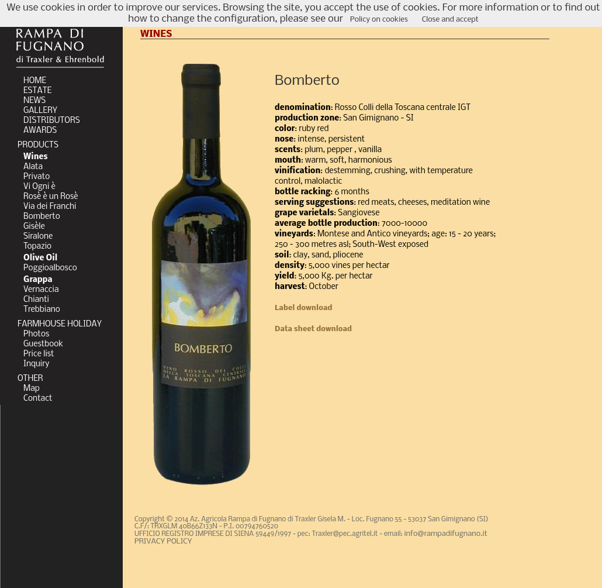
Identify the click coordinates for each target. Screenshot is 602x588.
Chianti (36, 299)
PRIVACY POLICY (163, 541)
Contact (37, 398)
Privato (36, 177)
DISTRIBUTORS (51, 120)
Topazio (37, 246)
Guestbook (43, 344)
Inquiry (36, 364)
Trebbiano (41, 309)
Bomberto (41, 216)
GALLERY (40, 110)
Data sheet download (313, 329)
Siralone (38, 236)
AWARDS (40, 130)
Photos (36, 334)
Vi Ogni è (39, 187)
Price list (38, 354)
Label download (304, 308)
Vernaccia (41, 290)
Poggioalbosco (50, 268)
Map (31, 388)
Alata (33, 167)
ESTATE (37, 91)
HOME (34, 81)
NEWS (34, 101)
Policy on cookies (379, 19)
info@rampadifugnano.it (445, 534)
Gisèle (34, 226)
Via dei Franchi (49, 206)
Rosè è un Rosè (50, 196)
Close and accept (450, 19)
